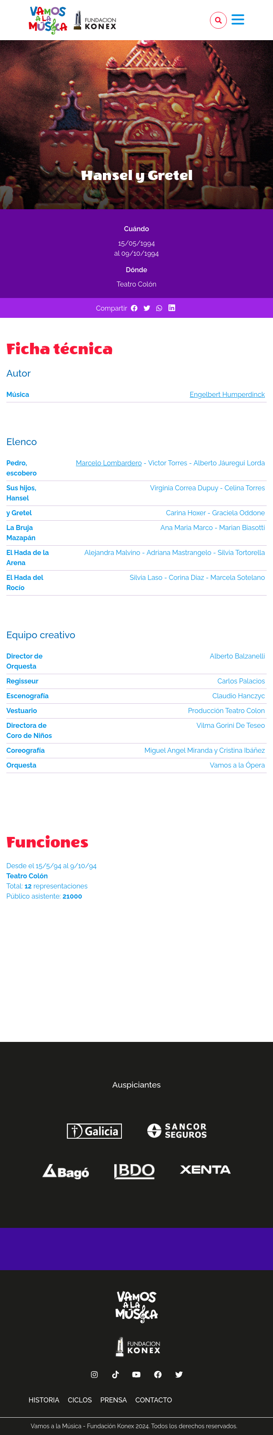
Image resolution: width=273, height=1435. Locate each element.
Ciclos (80, 1400)
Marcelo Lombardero (109, 463)
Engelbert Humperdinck (227, 395)
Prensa (113, 1400)
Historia (44, 1400)
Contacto (153, 1400)
